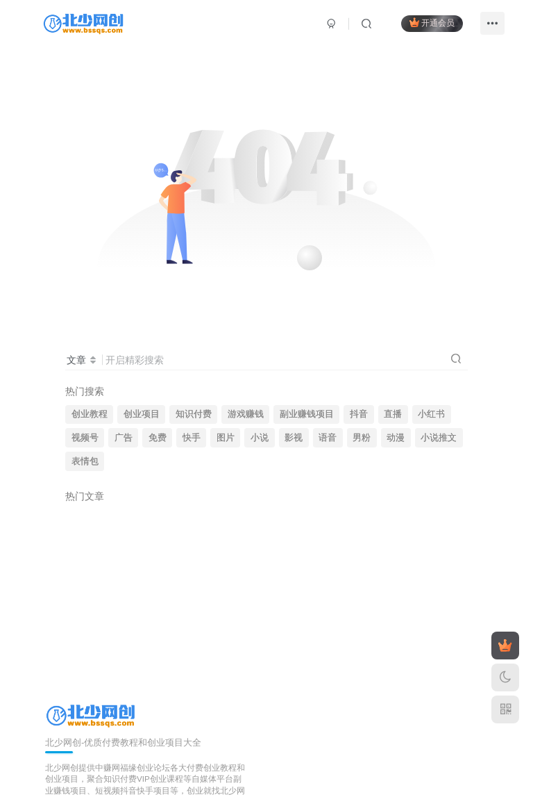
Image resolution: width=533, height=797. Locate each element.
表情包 (85, 461)
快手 (192, 438)
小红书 (431, 414)
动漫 (396, 438)
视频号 (85, 438)
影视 (294, 438)
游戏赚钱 (246, 414)
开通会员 (432, 22)
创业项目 (142, 414)
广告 (124, 438)
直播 (393, 414)
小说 (260, 438)
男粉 (362, 438)
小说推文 (439, 438)
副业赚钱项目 (307, 414)
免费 (158, 438)
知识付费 (194, 414)
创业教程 (89, 414)
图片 (226, 438)
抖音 (359, 414)
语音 (328, 438)
